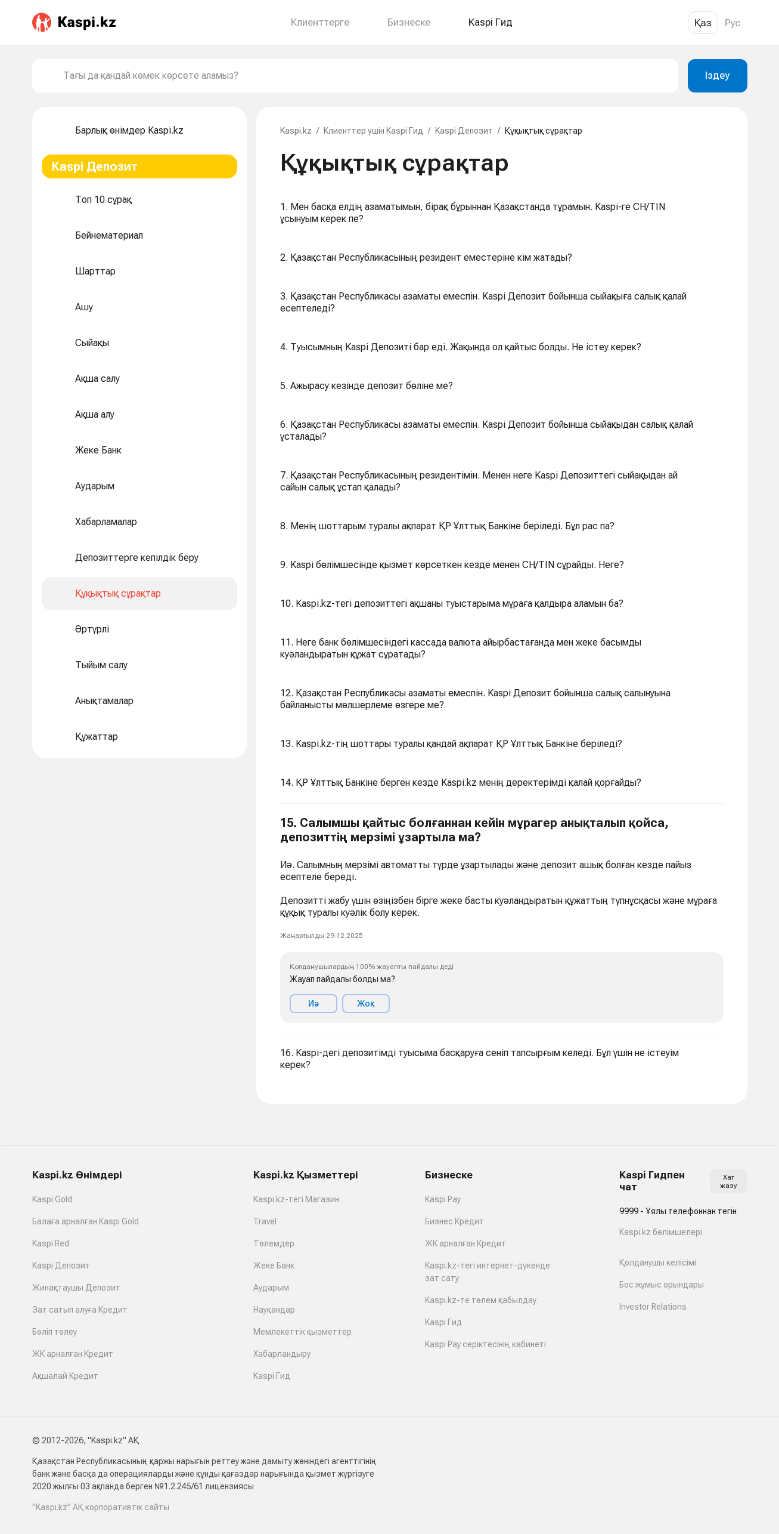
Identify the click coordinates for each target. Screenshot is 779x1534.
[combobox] (366, 76)
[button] (502, 919)
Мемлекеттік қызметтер (302, 1332)
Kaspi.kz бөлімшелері (660, 1232)
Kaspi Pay (443, 1199)
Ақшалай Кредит (65, 1376)
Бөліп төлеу (54, 1332)
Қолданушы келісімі (657, 1262)
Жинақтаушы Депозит (76, 1287)
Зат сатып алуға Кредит (80, 1309)
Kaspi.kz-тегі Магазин (296, 1199)
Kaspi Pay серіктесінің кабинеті (485, 1344)
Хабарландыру (282, 1354)
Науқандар (274, 1309)
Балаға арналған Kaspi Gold (85, 1221)
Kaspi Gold (52, 1199)
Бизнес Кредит (454, 1221)
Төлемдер (273, 1243)
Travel (265, 1221)
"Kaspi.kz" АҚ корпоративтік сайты (100, 1507)
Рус (733, 23)
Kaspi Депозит (464, 130)
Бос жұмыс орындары (661, 1284)
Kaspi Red (50, 1243)
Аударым (271, 1287)
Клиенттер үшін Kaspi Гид (373, 130)
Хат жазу (728, 1181)
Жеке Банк (273, 1265)
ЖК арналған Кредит (72, 1354)
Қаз (703, 23)
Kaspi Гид (271, 1376)
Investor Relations (653, 1306)
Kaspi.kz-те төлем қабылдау (480, 1300)
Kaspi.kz (296, 130)
